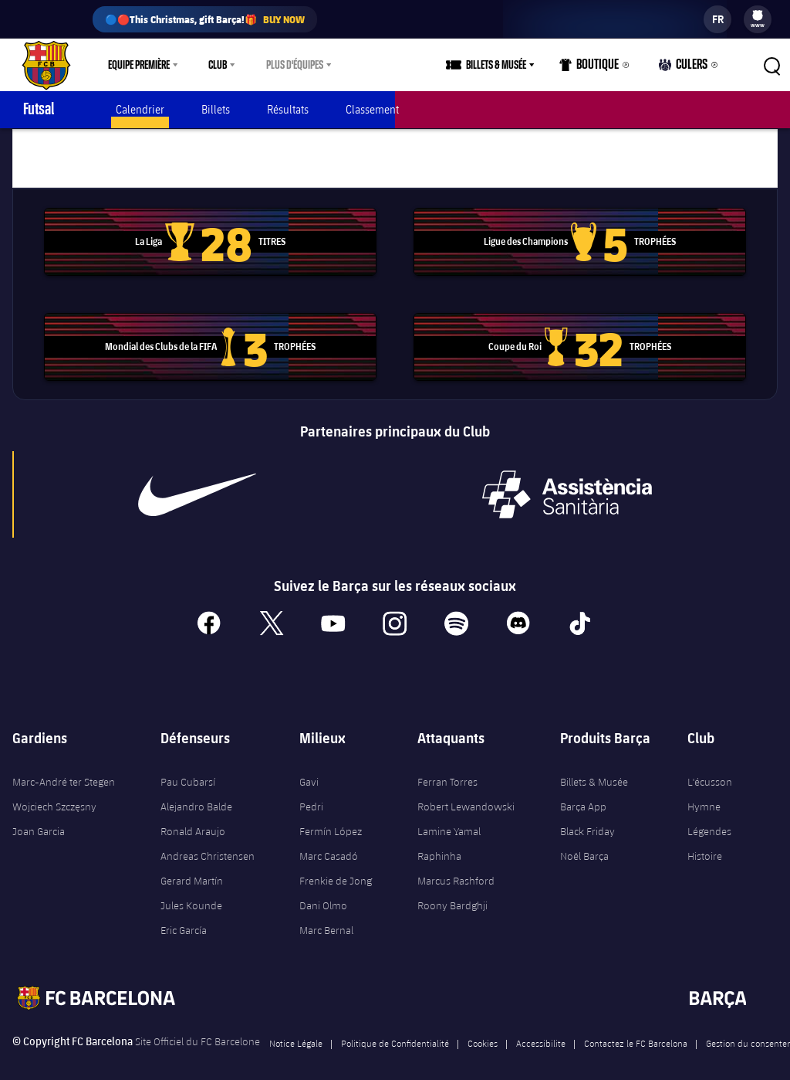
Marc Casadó (328, 840)
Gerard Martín (191, 865)
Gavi (309, 766)
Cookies (483, 1027)
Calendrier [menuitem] (140, 109)
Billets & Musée (594, 766)
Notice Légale (295, 1027)
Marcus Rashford (456, 865)
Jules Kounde (191, 890)
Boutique (597, 68)
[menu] (757, 19)
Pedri (311, 791)
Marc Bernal (326, 914)
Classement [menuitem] (372, 109)
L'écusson (709, 766)
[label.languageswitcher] (717, 19)
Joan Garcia (38, 816)
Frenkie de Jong (335, 865)
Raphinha (439, 840)
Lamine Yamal (449, 816)
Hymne (704, 791)
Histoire (704, 840)
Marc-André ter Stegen (63, 766)
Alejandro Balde (196, 791)
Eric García (183, 914)
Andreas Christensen (207, 840)
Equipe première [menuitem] (139, 65)
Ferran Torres (447, 766)
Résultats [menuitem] (288, 109)
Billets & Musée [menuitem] (507, 65)
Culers (685, 68)
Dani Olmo (323, 890)
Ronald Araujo (192, 816)
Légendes (709, 816)
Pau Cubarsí (187, 766)
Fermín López (330, 816)
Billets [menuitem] (215, 109)
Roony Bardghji (452, 890)
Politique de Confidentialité (395, 1027)
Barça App (583, 791)
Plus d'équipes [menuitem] (294, 65)
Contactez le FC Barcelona (635, 1027)
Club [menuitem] (217, 65)
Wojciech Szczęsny (54, 791)
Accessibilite (540, 1027)
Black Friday (587, 816)
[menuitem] (757, 15)
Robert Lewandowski (466, 791)
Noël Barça (584, 840)
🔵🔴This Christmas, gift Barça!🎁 (205, 19)
